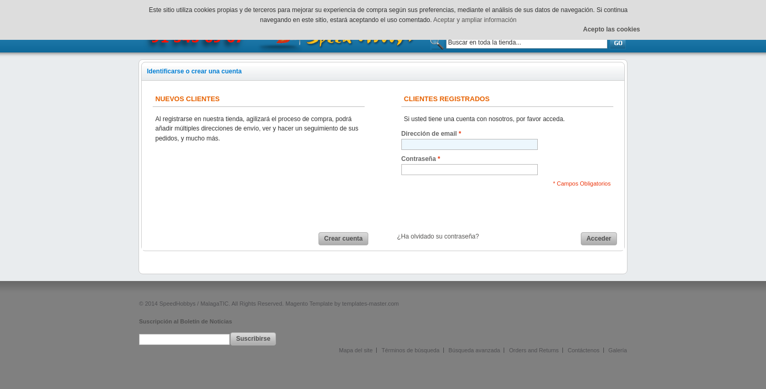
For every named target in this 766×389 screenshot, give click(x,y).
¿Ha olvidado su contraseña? (438, 236)
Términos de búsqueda (410, 350)
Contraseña (418, 159)
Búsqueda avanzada (474, 350)
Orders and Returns (534, 350)
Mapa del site (356, 350)
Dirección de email (429, 134)
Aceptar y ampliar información (475, 20)
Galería (618, 350)
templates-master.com (370, 303)
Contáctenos (584, 350)
